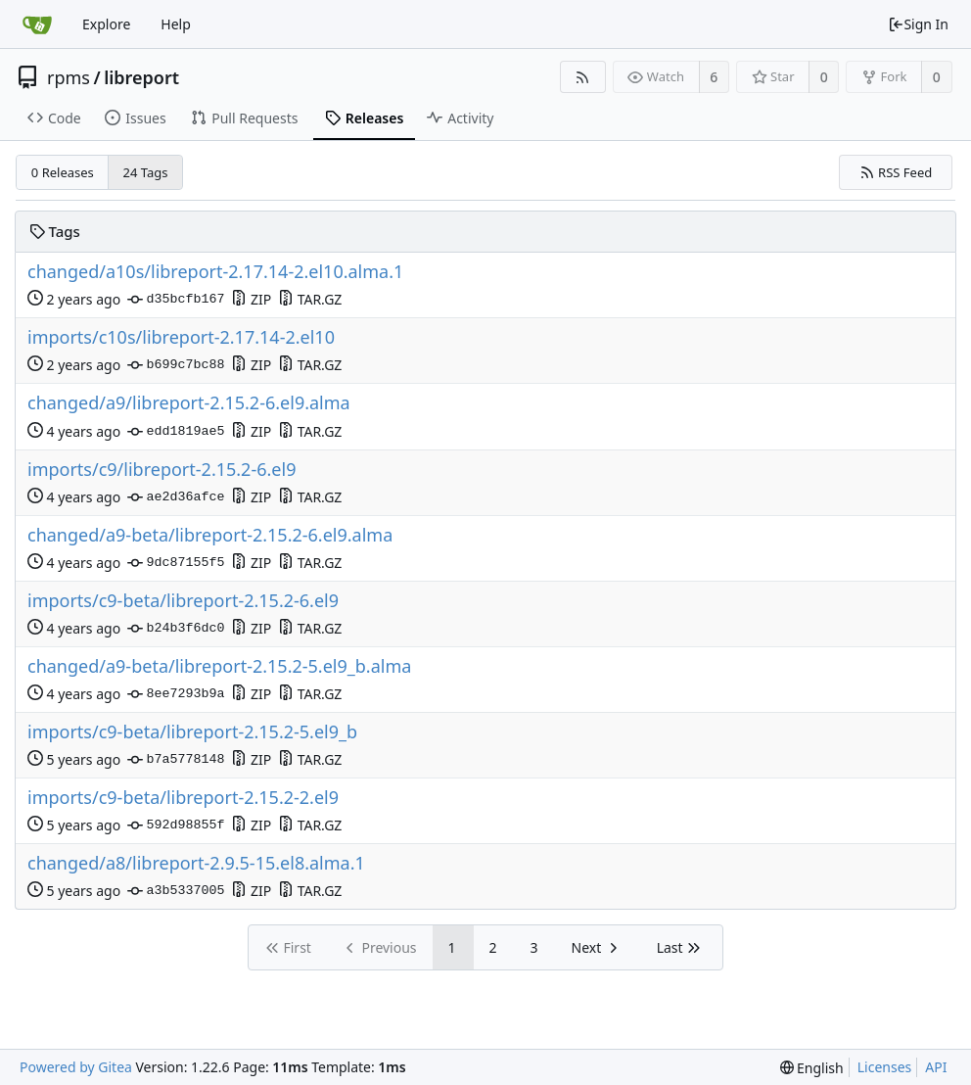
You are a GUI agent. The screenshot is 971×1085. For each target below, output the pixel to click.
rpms (68, 77)
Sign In (918, 24)
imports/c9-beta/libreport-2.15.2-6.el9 (183, 601)
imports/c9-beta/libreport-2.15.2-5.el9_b (192, 732)
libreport (141, 77)
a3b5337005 (175, 891)
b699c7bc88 (175, 365)
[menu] (812, 1068)
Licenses (884, 1067)
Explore (106, 24)
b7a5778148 (175, 760)
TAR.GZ (310, 299)
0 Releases (62, 172)
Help (176, 24)
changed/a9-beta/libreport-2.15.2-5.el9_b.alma (219, 666)
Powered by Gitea (76, 1067)
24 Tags (145, 172)
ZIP (251, 299)
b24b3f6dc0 (175, 629)
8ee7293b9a (175, 694)
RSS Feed (896, 172)
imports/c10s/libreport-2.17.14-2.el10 (181, 337)
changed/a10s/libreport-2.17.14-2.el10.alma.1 (215, 271)
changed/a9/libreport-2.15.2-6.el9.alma (188, 403)
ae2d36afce (175, 497)
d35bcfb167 (175, 299)
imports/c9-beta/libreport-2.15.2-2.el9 (183, 797)
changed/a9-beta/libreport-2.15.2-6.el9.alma (210, 535)
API (936, 1067)
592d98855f (175, 825)
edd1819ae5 (175, 432)
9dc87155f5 (175, 563)
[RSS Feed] (583, 77)
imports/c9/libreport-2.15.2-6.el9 (161, 469)
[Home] (37, 24)
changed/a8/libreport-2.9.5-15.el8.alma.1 (196, 863)
